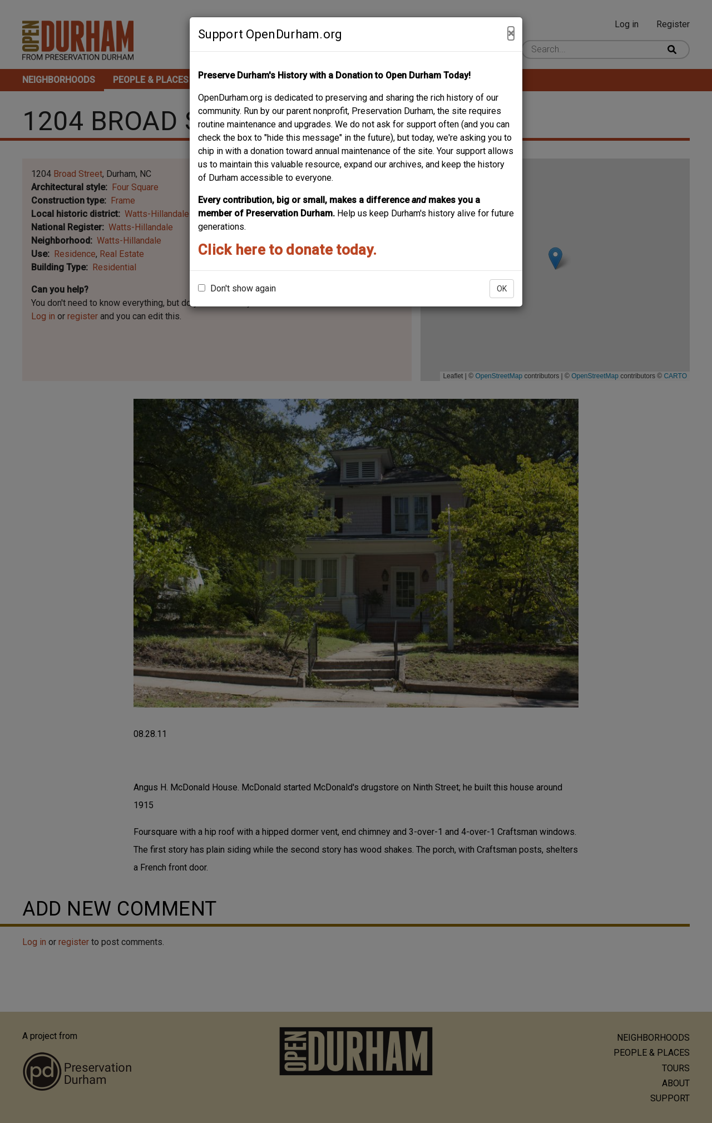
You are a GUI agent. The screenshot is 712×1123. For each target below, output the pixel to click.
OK (502, 288)
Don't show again (237, 288)
